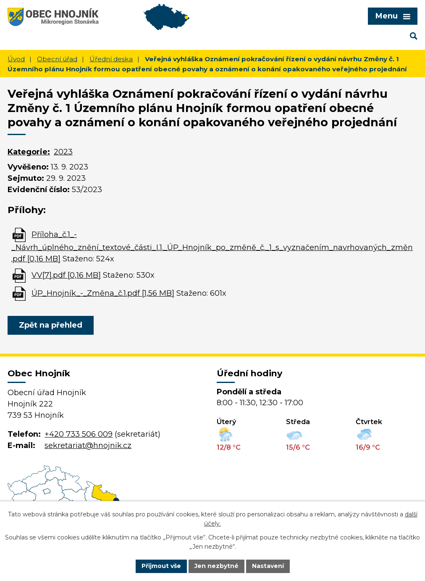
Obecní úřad (57, 59)
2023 (63, 151)
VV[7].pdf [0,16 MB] (66, 275)
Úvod (16, 59)
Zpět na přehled (50, 325)
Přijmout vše (161, 566)
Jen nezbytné (216, 566)
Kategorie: (29, 151)
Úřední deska (111, 59)
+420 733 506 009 (79, 434)
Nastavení (268, 566)
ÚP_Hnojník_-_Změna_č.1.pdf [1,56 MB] (102, 293)
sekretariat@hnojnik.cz (88, 445)
